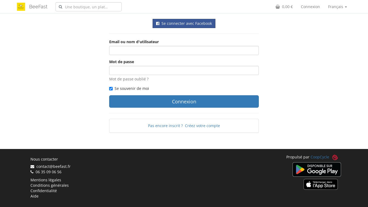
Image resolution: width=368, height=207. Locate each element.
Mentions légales (45, 179)
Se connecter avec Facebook (184, 23)
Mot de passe (121, 61)
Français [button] (337, 6)
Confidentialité (43, 190)
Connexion (310, 6)
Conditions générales (49, 185)
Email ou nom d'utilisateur (134, 41)
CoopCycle (320, 157)
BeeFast (38, 6)
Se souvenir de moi (129, 88)
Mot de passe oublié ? (129, 79)
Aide (34, 196)
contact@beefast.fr (50, 166)
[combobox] (89, 6)
